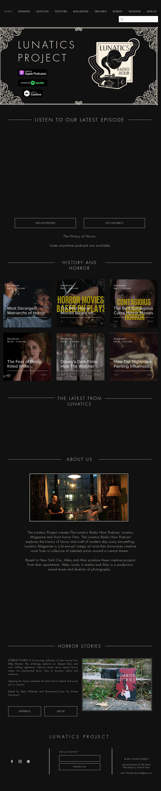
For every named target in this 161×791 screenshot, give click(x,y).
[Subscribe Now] (79, 766)
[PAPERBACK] (24, 711)
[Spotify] (28, 761)
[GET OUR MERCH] (114, 223)
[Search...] (138, 19)
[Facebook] (12, 761)
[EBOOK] (60, 711)
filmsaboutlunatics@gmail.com (139, 773)
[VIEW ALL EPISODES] (45, 223)
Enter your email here (68, 752)
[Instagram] (20, 761)
